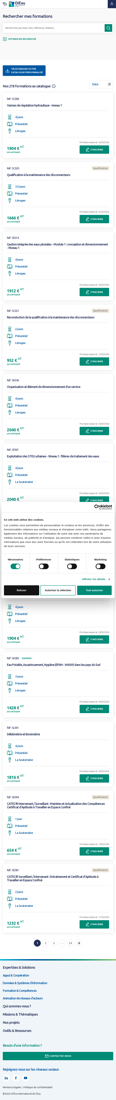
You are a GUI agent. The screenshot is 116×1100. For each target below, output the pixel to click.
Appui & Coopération (16, 975)
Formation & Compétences (20, 990)
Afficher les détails (93, 579)
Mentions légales (12, 1087)
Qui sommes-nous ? (17, 1006)
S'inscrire (94, 149)
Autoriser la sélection (58, 590)
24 (70, 943)
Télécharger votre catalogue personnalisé (24, 70)
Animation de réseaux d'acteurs (23, 998)
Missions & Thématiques (20, 1014)
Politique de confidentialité (37, 1087)
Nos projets (11, 1022)
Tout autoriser (94, 590)
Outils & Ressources (17, 1031)
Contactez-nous (58, 1056)
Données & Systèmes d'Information (25, 983)
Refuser (21, 590)
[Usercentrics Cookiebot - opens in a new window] (97, 507)
